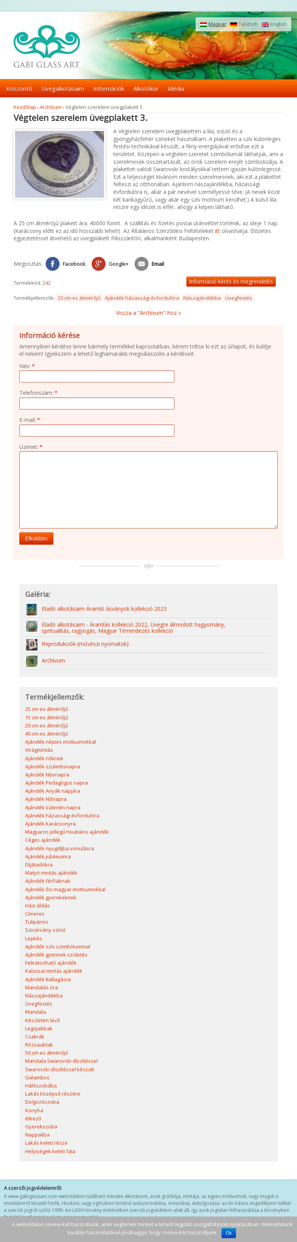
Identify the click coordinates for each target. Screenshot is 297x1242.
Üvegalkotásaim (62, 88)
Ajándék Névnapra (47, 775)
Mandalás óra (41, 988)
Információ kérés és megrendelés (231, 281)
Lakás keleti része (46, 1143)
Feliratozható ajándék (51, 963)
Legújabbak (39, 1029)
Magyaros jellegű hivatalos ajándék (67, 832)
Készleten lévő (42, 1021)
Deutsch (244, 24)
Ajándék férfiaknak (47, 881)
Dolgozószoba (42, 1102)
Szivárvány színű (45, 930)
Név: (27, 366)
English (274, 24)
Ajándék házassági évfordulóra (142, 297)
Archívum (50, 107)
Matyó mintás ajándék (51, 873)
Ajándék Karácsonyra (50, 824)
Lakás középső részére (52, 1094)
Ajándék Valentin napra (52, 808)
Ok (229, 1233)
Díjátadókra (39, 865)
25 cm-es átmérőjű (46, 709)
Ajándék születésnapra (52, 767)
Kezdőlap (25, 107)
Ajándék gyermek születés (56, 955)
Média (176, 88)
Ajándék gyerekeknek (51, 898)
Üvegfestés (238, 297)
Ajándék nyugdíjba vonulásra (59, 849)
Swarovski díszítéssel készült (59, 1070)
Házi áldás (37, 906)
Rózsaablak (39, 1045)
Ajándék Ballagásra (48, 980)
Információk (108, 88)
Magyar (213, 24)
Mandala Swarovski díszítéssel (61, 1061)
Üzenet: (31, 446)
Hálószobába (41, 1086)
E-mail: (29, 419)
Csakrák (34, 1037)
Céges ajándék (42, 840)
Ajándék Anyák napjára (52, 791)
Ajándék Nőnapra (46, 799)
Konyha (34, 1111)
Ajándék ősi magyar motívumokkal (65, 890)
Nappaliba (37, 1135)
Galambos (37, 1078)
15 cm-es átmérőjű (46, 718)
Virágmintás (39, 750)
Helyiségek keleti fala (50, 1152)
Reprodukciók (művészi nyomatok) (85, 645)
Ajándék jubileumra (48, 857)
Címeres (34, 914)
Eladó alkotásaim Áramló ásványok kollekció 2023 (104, 610)
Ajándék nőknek (44, 759)
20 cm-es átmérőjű (79, 297)
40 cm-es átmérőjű (46, 734)
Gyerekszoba (41, 1127)
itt (217, 230)
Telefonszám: (38, 392)
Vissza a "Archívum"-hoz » (148, 312)
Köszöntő (19, 88)
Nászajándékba (202, 297)
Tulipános (36, 922)
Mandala (35, 1012)
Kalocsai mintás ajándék (53, 971)
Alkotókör (146, 88)
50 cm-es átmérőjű (46, 1053)
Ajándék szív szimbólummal (57, 947)
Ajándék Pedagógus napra (56, 783)
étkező (33, 1119)
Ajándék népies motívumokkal (60, 742)
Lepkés (33, 939)
